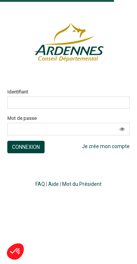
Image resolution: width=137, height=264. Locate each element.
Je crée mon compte (106, 146)
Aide (53, 184)
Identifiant (17, 92)
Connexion (26, 147)
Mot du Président (82, 184)
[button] (122, 129)
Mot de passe (22, 118)
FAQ (40, 184)
